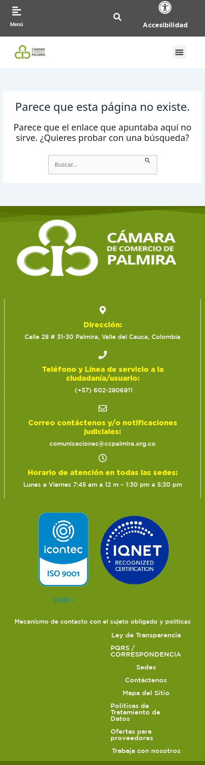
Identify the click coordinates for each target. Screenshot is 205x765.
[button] (179, 52)
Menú (16, 24)
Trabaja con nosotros (153, 686)
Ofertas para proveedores (60, 686)
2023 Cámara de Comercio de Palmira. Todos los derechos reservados (102, 710)
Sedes (159, 647)
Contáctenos (71, 660)
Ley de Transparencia (102, 635)
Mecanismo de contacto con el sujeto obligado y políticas (102, 621)
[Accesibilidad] (165, 7)
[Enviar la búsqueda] (148, 159)
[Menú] (17, 11)
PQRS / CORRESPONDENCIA (84, 647)
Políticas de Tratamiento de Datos (102, 673)
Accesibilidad (165, 25)
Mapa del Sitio (131, 660)
